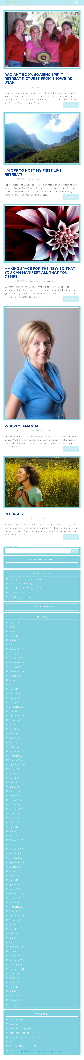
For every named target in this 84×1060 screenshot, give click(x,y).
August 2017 (15, 622)
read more (71, 104)
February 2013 (16, 840)
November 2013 (17, 809)
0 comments (44, 87)
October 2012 (16, 858)
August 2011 (15, 920)
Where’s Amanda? (23, 426)
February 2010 (16, 1000)
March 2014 (15, 791)
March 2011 (15, 942)
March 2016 (15, 693)
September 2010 (17, 969)
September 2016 (17, 671)
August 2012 (15, 867)
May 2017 (13, 635)
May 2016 (13, 689)
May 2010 (13, 986)
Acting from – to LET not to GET (25, 588)
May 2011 (13, 933)
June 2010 (14, 982)
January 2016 (15, 702)
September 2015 (17, 715)
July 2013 (13, 818)
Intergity (14, 514)
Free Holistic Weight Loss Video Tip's (27, 1028)
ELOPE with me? (17, 592)
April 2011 (14, 938)
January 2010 (15, 1004)
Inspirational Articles (34, 281)
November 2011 (17, 906)
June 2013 (14, 822)
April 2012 (14, 884)
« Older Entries (12, 546)
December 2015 (17, 706)
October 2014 (16, 760)
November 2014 (17, 755)
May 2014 (13, 782)
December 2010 (17, 955)
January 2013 (15, 844)
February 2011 (16, 946)
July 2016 (13, 680)
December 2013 (17, 804)
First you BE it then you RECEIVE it (26, 579)
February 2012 (16, 893)
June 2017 (14, 631)
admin (9, 87)
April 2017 (14, 640)
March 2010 (15, 995)
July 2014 (13, 773)
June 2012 (14, 875)
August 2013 (15, 813)
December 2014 (17, 751)
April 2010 (14, 991)
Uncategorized (32, 87)
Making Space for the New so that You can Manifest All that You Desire (40, 272)
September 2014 (17, 764)
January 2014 (15, 800)
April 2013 (14, 831)
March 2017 (15, 644)
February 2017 (16, 649)
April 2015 (14, 738)
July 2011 (13, 924)
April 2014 (14, 787)
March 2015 (15, 742)
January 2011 (15, 951)
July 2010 (13, 977)
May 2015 (13, 733)
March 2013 (15, 835)
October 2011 (16, 911)
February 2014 (16, 795)
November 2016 (17, 662)
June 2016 (14, 684)
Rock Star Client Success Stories (25, 1046)
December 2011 (17, 902)
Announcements (17, 1024)
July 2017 (13, 626)
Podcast (13, 1041)
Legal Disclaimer (59, 1051)
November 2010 (17, 960)
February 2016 (16, 698)
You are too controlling (21, 583)
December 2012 (17, 849)
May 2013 (13, 826)
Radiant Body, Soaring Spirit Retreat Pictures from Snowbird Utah (39, 78)
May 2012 (13, 880)
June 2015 (14, 729)
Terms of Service (25, 1051)
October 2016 (16, 667)
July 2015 (13, 724)
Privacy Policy (42, 1051)
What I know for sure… (21, 597)
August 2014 (15, 769)
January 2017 (15, 653)
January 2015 (15, 746)
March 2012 (15, 889)
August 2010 (15, 973)
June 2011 (14, 929)
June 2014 (14, 778)
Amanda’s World (32, 431)
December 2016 (17, 658)
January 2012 (15, 898)
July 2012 (13, 871)
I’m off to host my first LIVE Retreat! (33, 172)
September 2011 (17, 915)
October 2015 (16, 711)
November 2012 (17, 853)
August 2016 (15, 675)
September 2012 (17, 862)
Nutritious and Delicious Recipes (25, 1037)
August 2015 (15, 720)
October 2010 (16, 964)
